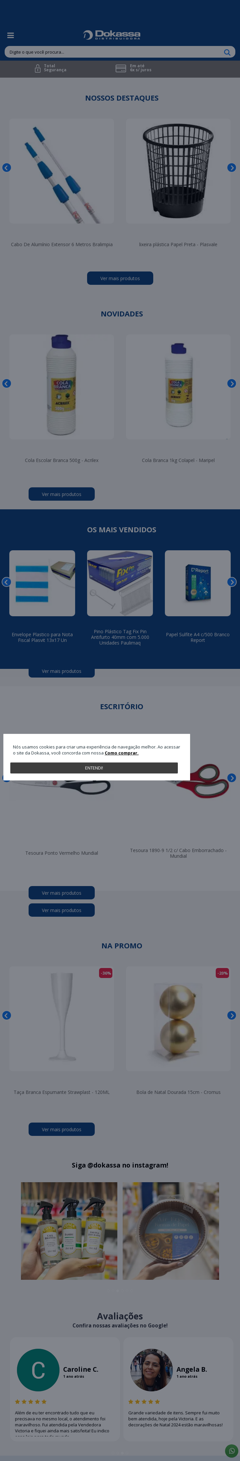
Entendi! (94, 768)
